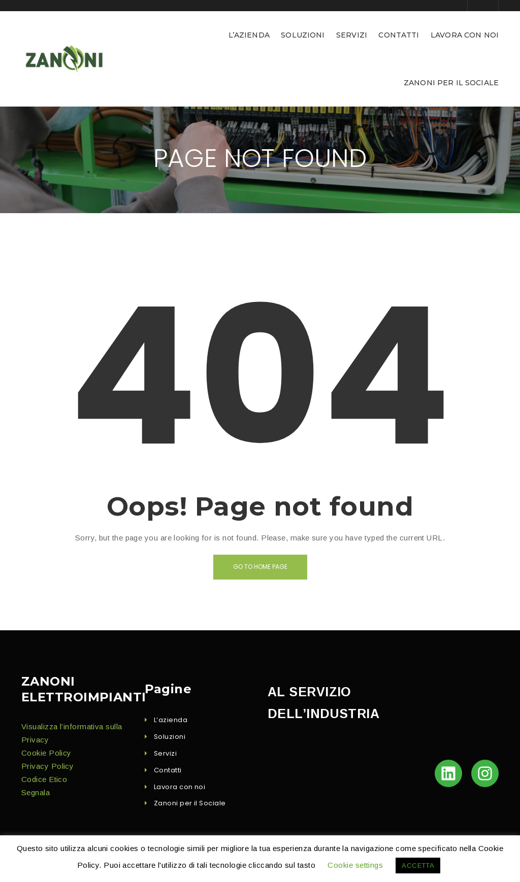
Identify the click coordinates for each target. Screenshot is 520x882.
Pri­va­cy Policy (47, 766)
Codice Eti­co (44, 779)
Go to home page (260, 566)
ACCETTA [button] (418, 865)
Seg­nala (35, 792)
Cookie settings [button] (355, 865)
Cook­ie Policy (46, 753)
